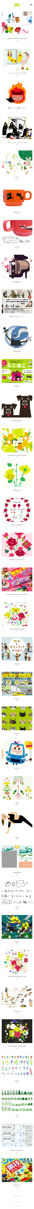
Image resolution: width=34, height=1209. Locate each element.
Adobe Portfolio (19, 1206)
